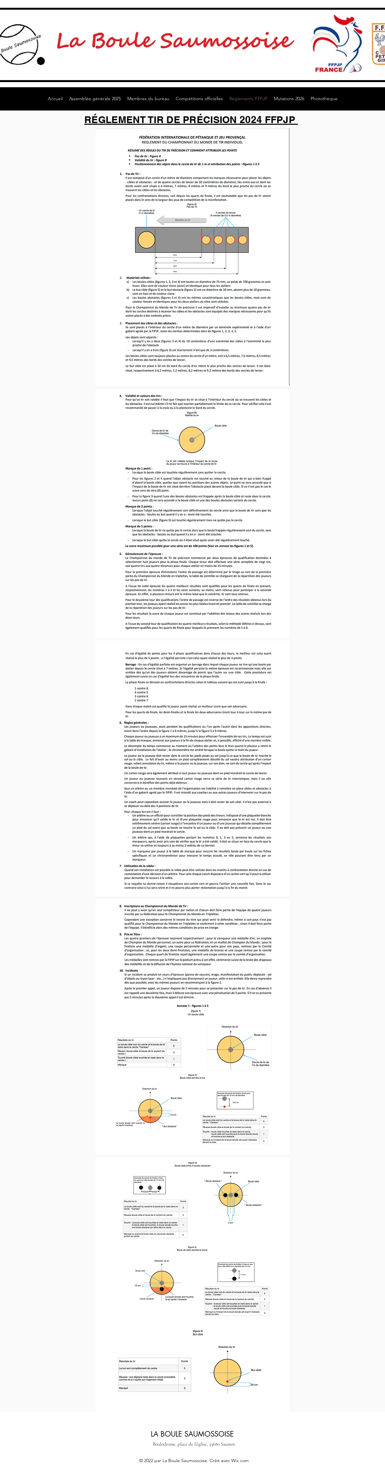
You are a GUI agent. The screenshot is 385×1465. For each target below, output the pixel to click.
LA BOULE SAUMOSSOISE (192, 1434)
